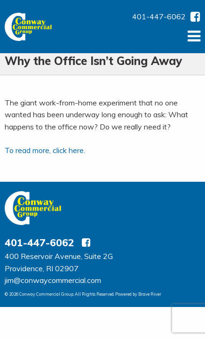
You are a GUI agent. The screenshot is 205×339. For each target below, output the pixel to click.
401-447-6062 (159, 16)
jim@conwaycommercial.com (53, 280)
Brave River (149, 294)
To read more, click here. (45, 150)
